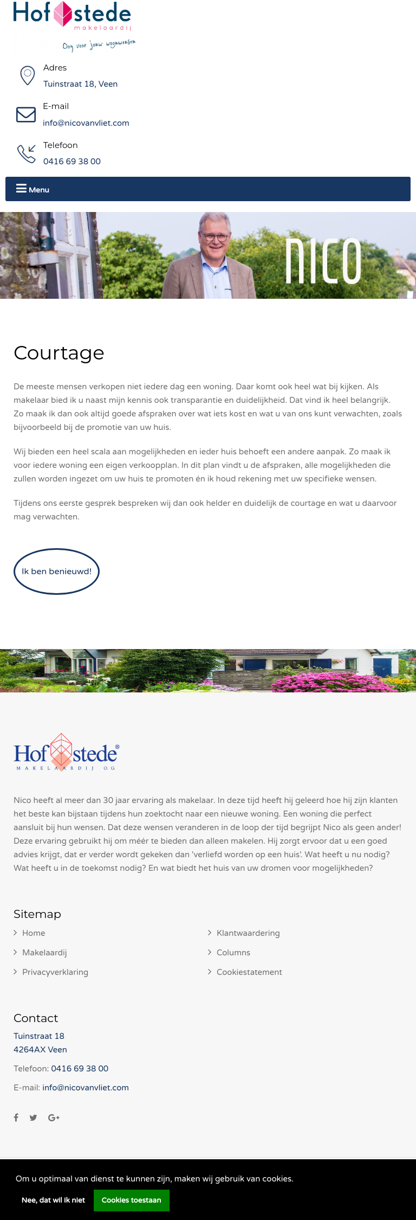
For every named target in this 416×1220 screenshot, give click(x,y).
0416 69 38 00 (72, 161)
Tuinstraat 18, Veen (80, 84)
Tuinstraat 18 (39, 1036)
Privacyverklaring (55, 972)
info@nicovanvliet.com (86, 123)
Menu (32, 188)
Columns (233, 953)
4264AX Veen (40, 1050)
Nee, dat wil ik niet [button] (53, 1200)
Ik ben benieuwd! (57, 571)
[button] (297, 1180)
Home (34, 933)
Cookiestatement (249, 972)
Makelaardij (44, 953)
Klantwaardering (248, 933)
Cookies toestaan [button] (131, 1200)
